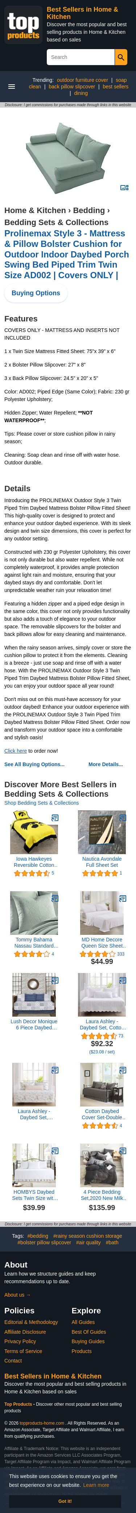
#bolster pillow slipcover (44, 1242)
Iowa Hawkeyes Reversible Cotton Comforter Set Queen (34, 862)
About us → (17, 1295)
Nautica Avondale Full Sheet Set (102, 862)
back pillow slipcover (72, 86)
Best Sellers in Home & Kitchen (53, 1376)
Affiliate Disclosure (25, 1332)
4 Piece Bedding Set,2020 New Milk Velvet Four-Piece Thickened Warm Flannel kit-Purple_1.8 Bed (102, 1195)
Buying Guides (88, 1341)
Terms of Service (23, 1351)
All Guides (83, 1322)
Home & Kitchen (35, 210)
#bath (112, 1242)
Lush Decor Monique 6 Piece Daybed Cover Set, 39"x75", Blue (34, 1024)
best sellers (116, 86)
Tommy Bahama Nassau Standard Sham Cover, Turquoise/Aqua (34, 943)
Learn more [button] (96, 1485)
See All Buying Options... (34, 764)
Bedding (89, 210)
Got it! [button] (65, 1501)
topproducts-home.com (42, 1423)
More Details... (105, 764)
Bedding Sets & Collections (56, 222)
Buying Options (36, 293)
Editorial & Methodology (31, 1322)
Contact (13, 1361)
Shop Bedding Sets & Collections (41, 803)
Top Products (18, 1404)
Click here (15, 751)
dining (81, 93)
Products (82, 1351)
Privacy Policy (20, 1341)
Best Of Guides (89, 1332)
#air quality (88, 1242)
